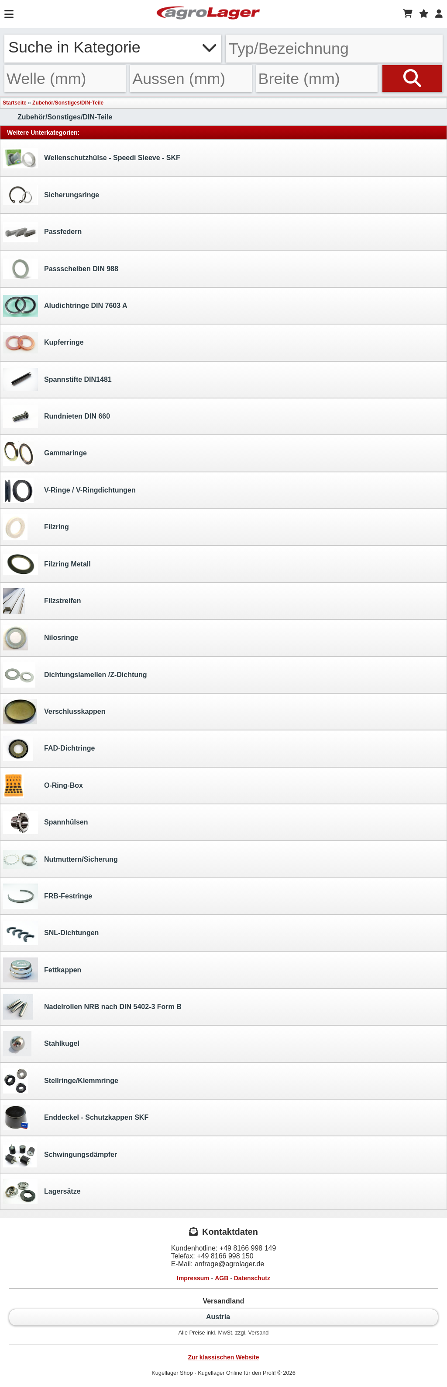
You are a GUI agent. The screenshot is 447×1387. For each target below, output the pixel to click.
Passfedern (42, 232)
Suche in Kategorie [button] (112, 47)
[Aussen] (190, 78)
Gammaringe (45, 453)
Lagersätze (42, 1191)
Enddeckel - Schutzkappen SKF (75, 1117)
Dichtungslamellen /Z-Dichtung (75, 675)
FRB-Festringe (47, 896)
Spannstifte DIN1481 (57, 379)
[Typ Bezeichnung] (334, 49)
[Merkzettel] (424, 14)
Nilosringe (40, 637)
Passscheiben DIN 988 (60, 269)
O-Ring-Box (43, 785)
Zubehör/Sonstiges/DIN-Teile (67, 103)
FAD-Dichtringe (49, 748)
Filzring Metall (47, 564)
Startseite (15, 103)
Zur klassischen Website (223, 1357)
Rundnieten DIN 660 (56, 416)
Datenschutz (252, 1278)
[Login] (439, 14)
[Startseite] (208, 14)
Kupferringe (43, 342)
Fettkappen (42, 969)
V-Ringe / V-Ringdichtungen (69, 490)
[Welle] (65, 78)
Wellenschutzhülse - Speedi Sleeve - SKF (91, 158)
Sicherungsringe (51, 195)
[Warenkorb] (408, 14)
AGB (221, 1278)
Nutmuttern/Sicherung (60, 859)
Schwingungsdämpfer (60, 1154)
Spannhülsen (45, 822)
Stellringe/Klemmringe (60, 1081)
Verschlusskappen (54, 711)
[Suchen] (412, 78)
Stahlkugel (41, 1043)
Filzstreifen (42, 601)
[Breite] (317, 78)
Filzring (36, 527)
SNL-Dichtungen (51, 933)
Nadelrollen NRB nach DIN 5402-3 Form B (92, 1007)
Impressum (193, 1278)
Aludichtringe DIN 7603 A (65, 306)
